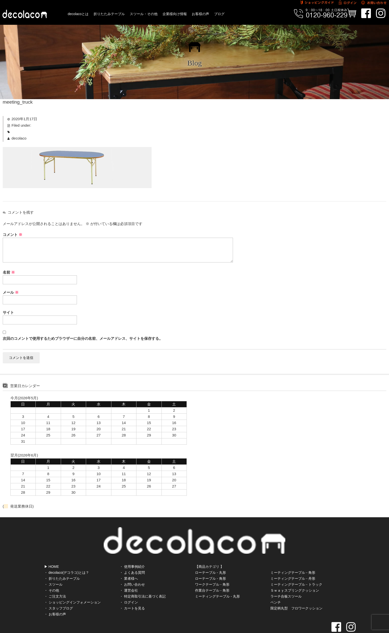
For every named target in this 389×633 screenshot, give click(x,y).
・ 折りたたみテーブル (62, 562)
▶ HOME (51, 550)
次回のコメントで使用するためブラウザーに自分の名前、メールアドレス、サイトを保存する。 (83, 338)
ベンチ (275, 586)
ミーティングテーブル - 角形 (292, 556)
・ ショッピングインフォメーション (72, 586)
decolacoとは (78, 14)
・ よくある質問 (132, 556)
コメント (12, 234)
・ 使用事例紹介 (132, 550)
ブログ (219, 14)
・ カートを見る (132, 592)
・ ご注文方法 (55, 580)
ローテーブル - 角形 (210, 562)
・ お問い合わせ (132, 568)
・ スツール (53, 568)
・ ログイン (129, 586)
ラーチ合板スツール (286, 580)
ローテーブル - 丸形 (210, 556)
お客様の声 (200, 14)
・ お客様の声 (55, 598)
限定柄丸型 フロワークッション (296, 592)
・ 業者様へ (129, 562)
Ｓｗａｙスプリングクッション (294, 574)
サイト (8, 312)
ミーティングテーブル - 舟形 (292, 562)
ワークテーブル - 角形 (212, 568)
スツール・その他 (144, 14)
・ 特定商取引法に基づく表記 (143, 580)
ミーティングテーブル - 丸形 (217, 580)
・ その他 (51, 574)
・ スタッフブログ (58, 592)
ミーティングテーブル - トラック (296, 568)
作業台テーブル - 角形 (212, 574)
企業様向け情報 (174, 14)
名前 (9, 272)
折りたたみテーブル (109, 14)
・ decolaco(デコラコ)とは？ (66, 556)
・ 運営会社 (129, 574)
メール (11, 292)
